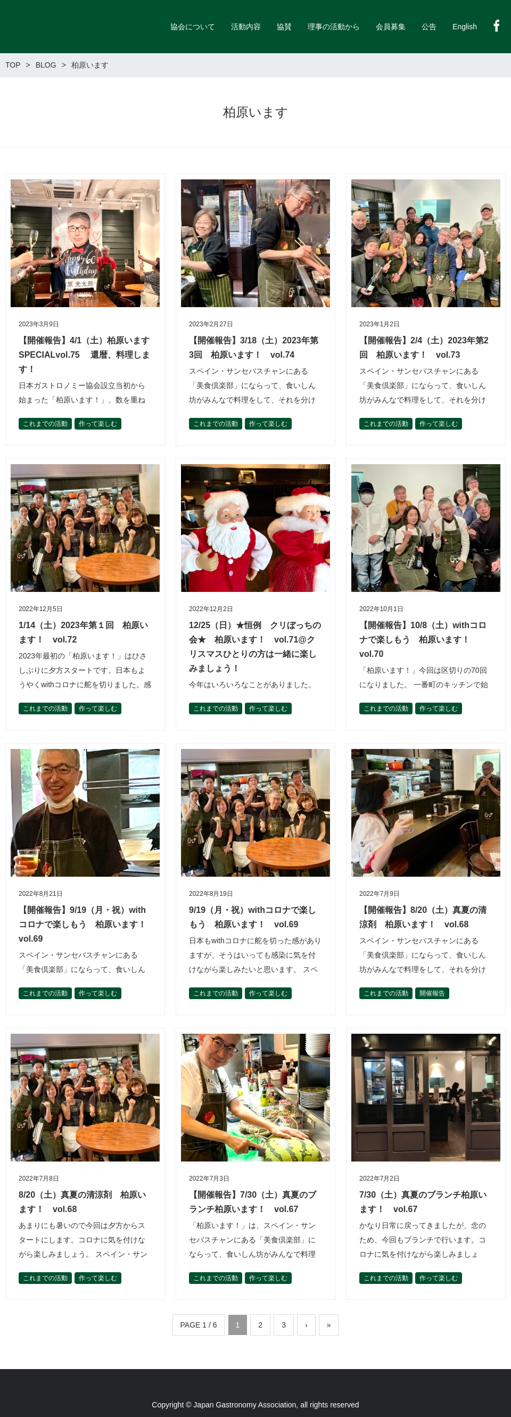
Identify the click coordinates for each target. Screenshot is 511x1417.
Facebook (497, 25)
